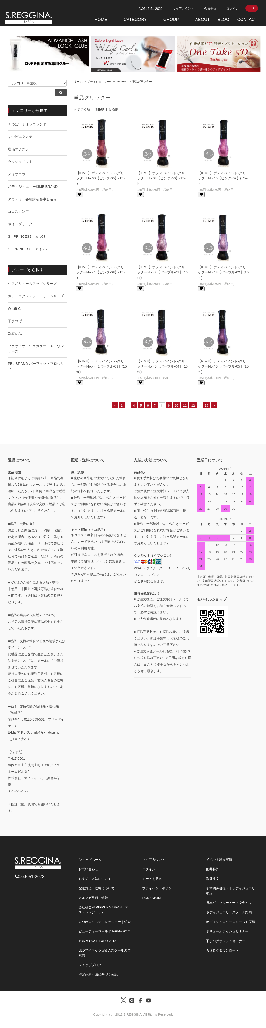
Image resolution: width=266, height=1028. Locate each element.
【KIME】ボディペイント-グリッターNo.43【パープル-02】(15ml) (223, 272)
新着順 (113, 109)
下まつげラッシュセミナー (225, 941)
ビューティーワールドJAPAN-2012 (104, 931)
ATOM (156, 898)
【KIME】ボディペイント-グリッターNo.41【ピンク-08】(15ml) (101, 272)
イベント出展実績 (219, 859)
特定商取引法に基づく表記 (98, 974)
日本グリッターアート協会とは (229, 903)
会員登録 (210, 8)
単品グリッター (142, 81)
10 (176, 405)
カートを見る (152, 879)
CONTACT (247, 19)
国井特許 (212, 869)
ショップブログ (90, 965)
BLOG (223, 19)
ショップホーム (90, 859)
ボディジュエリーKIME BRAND (107, 81)
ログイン (232, 8)
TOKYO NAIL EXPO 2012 (97, 941)
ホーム (78, 81)
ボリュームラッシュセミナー (227, 931)
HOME (101, 19)
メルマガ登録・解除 (93, 898)
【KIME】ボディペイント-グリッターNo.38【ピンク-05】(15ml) (101, 178)
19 (206, 405)
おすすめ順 (82, 109)
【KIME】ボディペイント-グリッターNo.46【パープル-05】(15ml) (223, 366)
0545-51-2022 (151, 8)
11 (185, 405)
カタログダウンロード (222, 950)
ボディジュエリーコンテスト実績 (230, 922)
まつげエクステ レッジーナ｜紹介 (105, 922)
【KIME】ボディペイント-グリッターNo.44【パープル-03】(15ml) (101, 366)
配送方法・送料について (96, 888)
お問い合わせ (88, 869)
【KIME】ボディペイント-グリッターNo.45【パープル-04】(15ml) (162, 366)
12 (193, 405)
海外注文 (212, 879)
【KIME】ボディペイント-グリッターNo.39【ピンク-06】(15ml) (162, 178)
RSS (145, 898)
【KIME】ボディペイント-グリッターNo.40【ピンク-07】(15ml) (223, 178)
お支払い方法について (95, 879)
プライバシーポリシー (158, 888)
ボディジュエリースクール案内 (229, 912)
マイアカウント (183, 8)
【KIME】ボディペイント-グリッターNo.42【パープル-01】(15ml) (162, 272)
